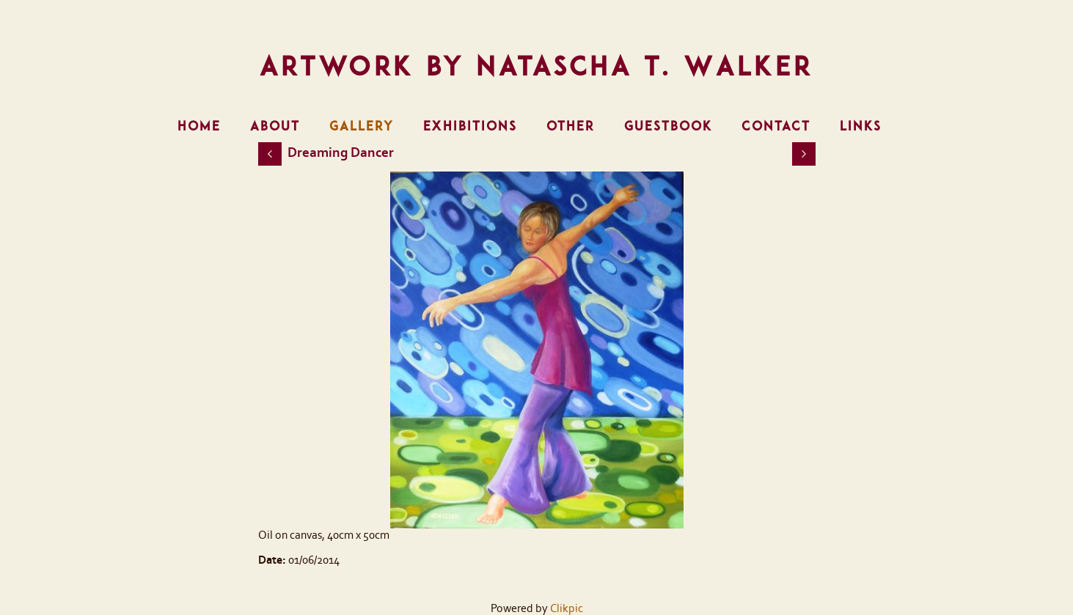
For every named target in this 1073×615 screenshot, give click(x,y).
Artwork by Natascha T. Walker (536, 66)
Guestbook (668, 126)
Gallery (361, 126)
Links (861, 126)
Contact (775, 126)
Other (570, 126)
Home (199, 126)
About (275, 126)
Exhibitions (470, 126)
